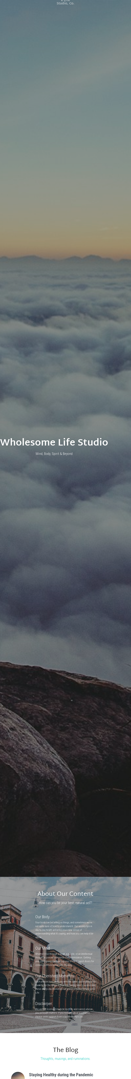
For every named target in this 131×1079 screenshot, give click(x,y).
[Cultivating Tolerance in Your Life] (18, 1065)
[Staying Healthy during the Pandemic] (18, 1032)
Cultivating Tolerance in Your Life (57, 1061)
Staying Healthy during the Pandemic (61, 1028)
